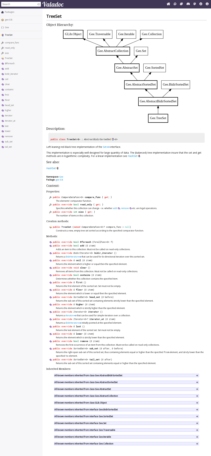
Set (105, 147)
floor (7, 99)
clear (7, 84)
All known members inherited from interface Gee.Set (80, 423)
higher (8, 110)
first (7, 94)
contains (9, 89)
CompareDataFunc (70, 197)
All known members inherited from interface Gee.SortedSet (83, 416)
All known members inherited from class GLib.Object (80, 402)
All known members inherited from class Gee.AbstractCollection (86, 395)
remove (9, 136)
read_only (10, 47)
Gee (7, 27)
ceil (6, 79)
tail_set (8, 146)
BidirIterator (81, 253)
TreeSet (8, 58)
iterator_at (10, 120)
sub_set (8, 141)
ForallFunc (99, 242)
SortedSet (79, 297)
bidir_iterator (11, 73)
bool (76, 204)
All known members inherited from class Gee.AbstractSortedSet (86, 382)
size (7, 53)
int (75, 211)
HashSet (132, 156)
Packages (9, 11)
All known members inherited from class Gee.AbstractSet (82, 389)
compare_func (12, 42)
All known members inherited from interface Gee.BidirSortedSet (86, 409)
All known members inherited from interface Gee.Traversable (84, 430)
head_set (9, 105)
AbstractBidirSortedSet (97, 139)
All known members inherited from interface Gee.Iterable (82, 436)
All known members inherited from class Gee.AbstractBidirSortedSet (88, 375)
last (6, 126)
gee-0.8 (8, 19)
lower (8, 131)
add (7, 68)
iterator (8, 115)
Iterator (78, 311)
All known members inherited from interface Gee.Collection (83, 443)
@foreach (10, 63)
